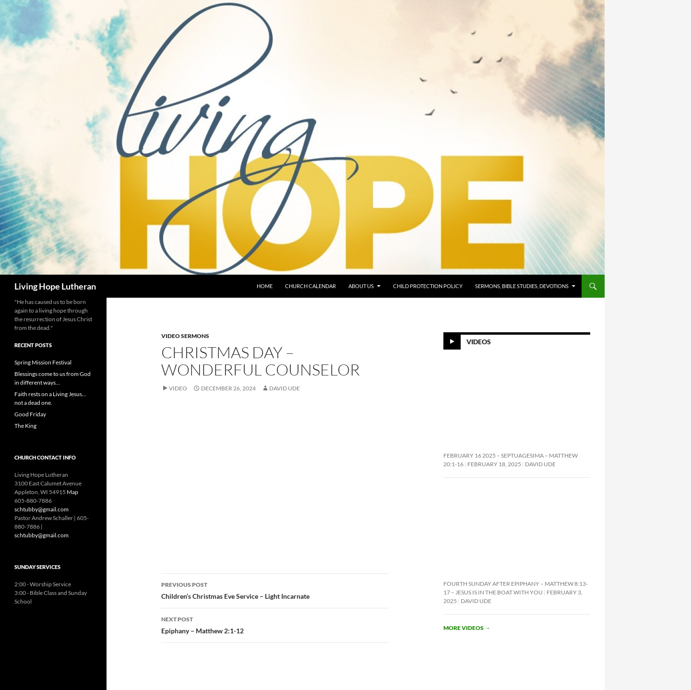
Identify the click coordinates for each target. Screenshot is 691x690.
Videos (478, 342)
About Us (361, 286)
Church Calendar (310, 286)
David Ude (284, 388)
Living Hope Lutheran (55, 286)
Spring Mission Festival (42, 362)
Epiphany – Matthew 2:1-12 (275, 624)
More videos (466, 627)
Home (265, 286)
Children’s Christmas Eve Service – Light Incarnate (275, 589)
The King (25, 425)
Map (72, 492)
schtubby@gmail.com (41, 509)
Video (178, 388)
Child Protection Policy (428, 286)
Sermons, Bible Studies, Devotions (522, 286)
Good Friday (30, 414)
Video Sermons (185, 335)
